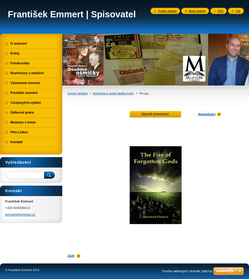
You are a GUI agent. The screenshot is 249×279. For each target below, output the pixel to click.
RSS (220, 10)
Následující (207, 114)
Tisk (237, 10)
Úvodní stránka (77, 93)
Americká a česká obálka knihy (113, 93)
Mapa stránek (197, 10)
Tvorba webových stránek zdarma (187, 271)
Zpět (70, 256)
